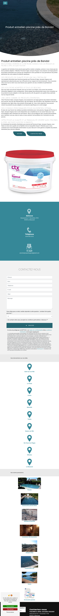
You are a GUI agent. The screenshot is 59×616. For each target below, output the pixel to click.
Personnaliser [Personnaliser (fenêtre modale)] (10, 612)
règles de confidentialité (35, 324)
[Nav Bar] (5, 3)
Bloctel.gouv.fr (40, 343)
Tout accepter (10, 606)
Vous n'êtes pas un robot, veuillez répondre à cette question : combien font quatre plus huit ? (29, 307)
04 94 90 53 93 (29, 236)
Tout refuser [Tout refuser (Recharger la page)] (10, 609)
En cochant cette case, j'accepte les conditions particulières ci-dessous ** (28, 314)
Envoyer (31, 320)
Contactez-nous (36, 128)
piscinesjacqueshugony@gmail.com (29, 253)
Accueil (19, 128)
